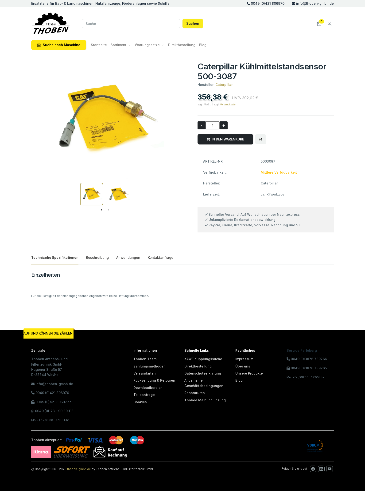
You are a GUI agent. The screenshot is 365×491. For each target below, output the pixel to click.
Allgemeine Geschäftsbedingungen (203, 382)
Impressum (244, 359)
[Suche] (131, 23)
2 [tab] (108, 210)
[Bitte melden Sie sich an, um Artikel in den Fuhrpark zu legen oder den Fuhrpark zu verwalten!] (260, 139)
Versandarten (144, 373)
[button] (319, 23)
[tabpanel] (91, 194)
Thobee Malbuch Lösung (205, 400)
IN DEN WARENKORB (225, 139)
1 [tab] (101, 210)
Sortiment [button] (118, 45)
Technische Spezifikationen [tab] (54, 257)
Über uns (242, 366)
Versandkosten (228, 104)
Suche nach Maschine (58, 45)
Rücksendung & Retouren (154, 380)
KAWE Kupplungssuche (203, 359)
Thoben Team (144, 359)
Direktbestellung (181, 45)
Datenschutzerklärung (202, 373)
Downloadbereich (148, 388)
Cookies (140, 402)
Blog (202, 45)
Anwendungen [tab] (128, 257)
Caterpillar (224, 85)
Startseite (99, 45)
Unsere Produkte (249, 373)
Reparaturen (194, 393)
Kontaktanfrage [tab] (160, 257)
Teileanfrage (144, 395)
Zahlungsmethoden (149, 366)
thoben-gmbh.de (79, 469)
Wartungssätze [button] (147, 45)
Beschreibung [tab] (97, 257)
